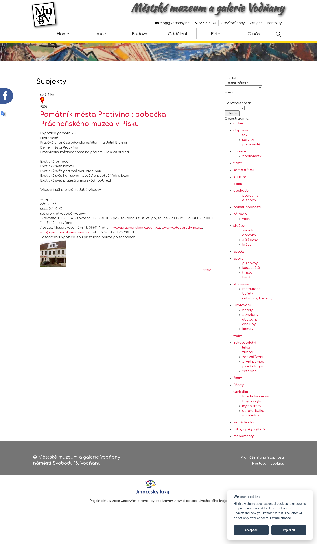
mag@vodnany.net (173, 23)
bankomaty (251, 167)
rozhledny (250, 426)
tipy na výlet (252, 412)
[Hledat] (278, 34)
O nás (254, 34)
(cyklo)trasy (251, 417)
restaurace (251, 300)
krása (247, 255)
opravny (249, 246)
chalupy (249, 335)
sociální (249, 241)
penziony (250, 326)
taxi (245, 146)
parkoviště (251, 155)
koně (246, 288)
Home (63, 34)
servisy (248, 151)
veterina (249, 382)
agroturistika (253, 421)
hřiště (247, 283)
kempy (247, 340)
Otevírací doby (233, 23)
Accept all (251, 530)
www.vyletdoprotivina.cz (182, 238)
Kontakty (274, 23)
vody (246, 230)
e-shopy (249, 211)
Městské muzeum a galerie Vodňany (207, 7)
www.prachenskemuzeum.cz (136, 238)
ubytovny (250, 330)
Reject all (289, 530)
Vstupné (256, 23)
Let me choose (280, 518)
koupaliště (251, 279)
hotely (247, 321)
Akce (101, 34)
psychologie (252, 377)
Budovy (139, 34)
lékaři (247, 358)
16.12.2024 (207, 281)
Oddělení (177, 34)
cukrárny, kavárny (257, 309)
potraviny (250, 206)
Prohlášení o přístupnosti (262, 458)
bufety (247, 304)
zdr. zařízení (252, 368)
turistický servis (255, 407)
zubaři (247, 363)
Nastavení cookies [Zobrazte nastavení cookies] (268, 465)
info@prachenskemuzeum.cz (65, 243)
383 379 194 (205, 23)
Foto (215, 34)
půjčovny (250, 251)
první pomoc (253, 373)
